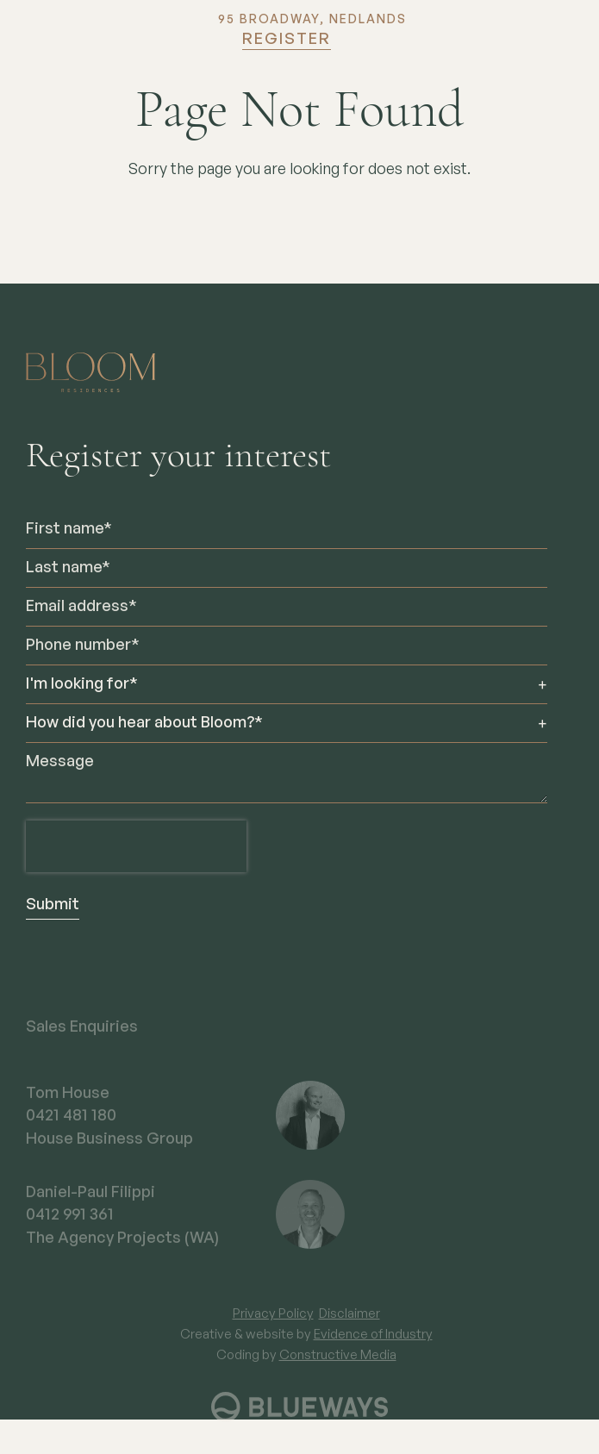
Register (286, 39)
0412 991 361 (70, 1226)
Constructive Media (337, 1366)
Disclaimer (349, 1325)
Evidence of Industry (373, 1345)
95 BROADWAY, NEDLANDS (312, 20)
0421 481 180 (71, 1127)
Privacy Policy (273, 1325)
